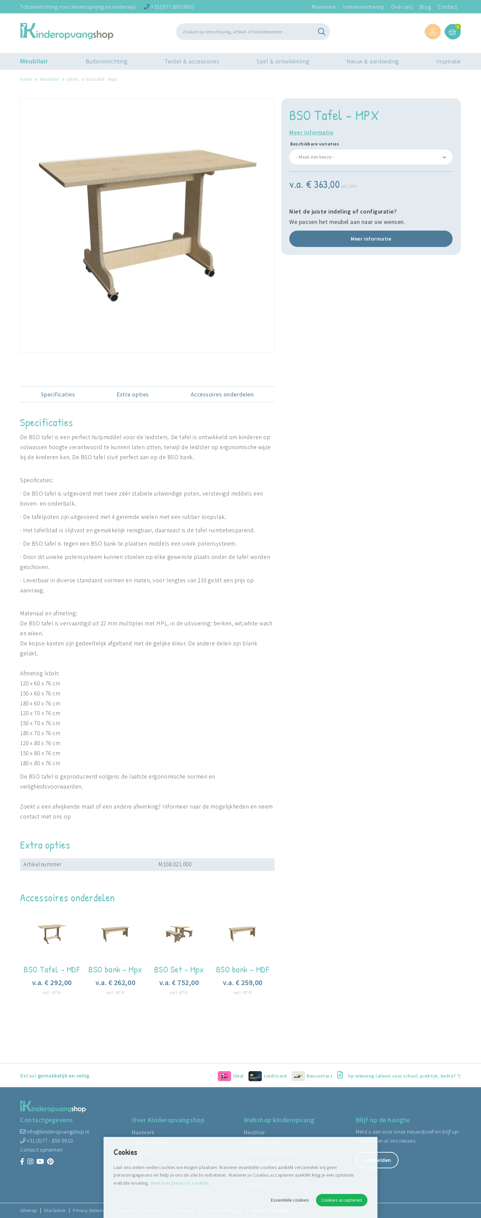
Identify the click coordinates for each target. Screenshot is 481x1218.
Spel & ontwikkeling (283, 61)
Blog (425, 6)
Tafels (72, 79)
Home (26, 79)
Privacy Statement (91, 1210)
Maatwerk (324, 6)
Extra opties (133, 394)
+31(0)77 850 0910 (168, 6)
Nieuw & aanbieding (372, 61)
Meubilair (34, 61)
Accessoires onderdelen (222, 394)
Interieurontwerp (363, 6)
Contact (448, 6)
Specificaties (58, 394)
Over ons (402, 6)
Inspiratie (448, 61)
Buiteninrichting (106, 61)
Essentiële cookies (290, 1200)
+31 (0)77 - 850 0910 (46, 1140)
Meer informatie (312, 132)
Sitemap (28, 1210)
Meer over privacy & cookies (179, 1183)
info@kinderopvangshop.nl (55, 1131)
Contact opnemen (41, 1149)
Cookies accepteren (341, 1200)
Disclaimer (55, 1210)
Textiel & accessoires (192, 61)
